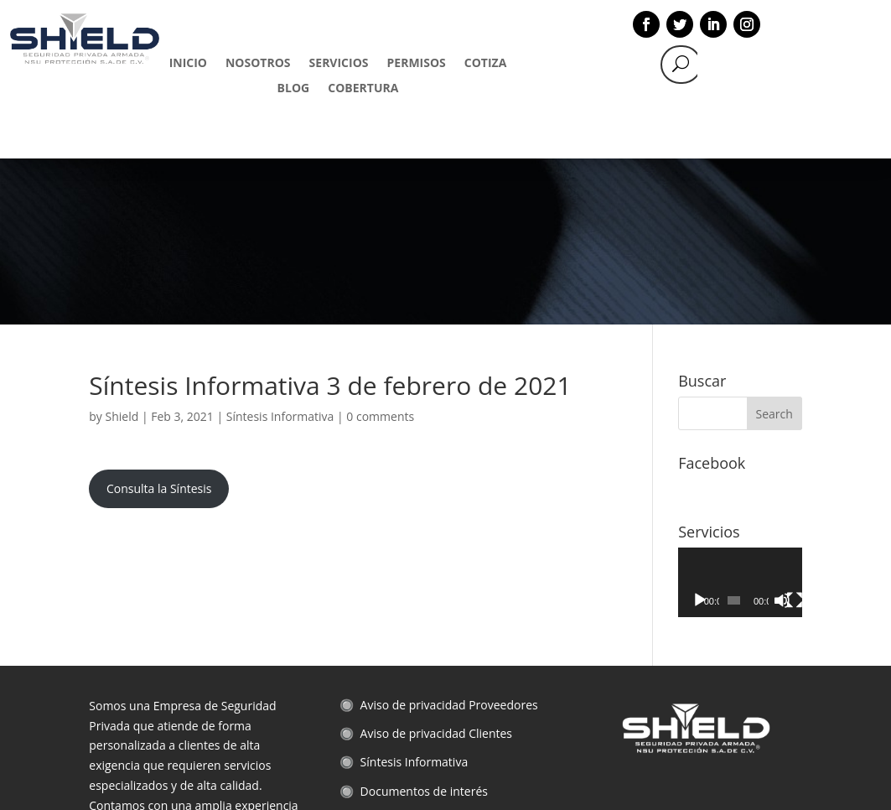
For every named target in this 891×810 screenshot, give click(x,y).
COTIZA (485, 63)
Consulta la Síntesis (159, 322)
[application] (740, 416)
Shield (122, 250)
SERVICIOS (339, 63)
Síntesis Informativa (280, 250)
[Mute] (782, 434)
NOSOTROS (258, 63)
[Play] (700, 434)
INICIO (188, 63)
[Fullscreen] (794, 434)
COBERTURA (363, 89)
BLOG (293, 89)
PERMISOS (416, 63)
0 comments (380, 250)
